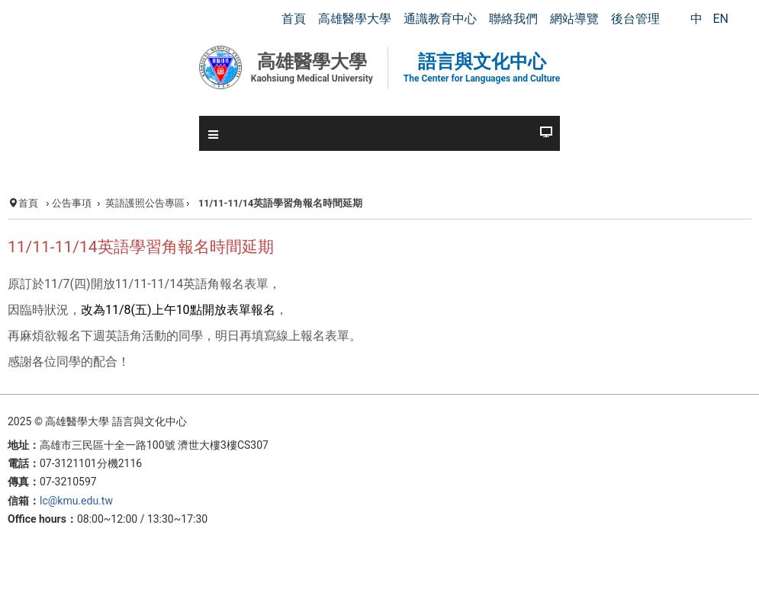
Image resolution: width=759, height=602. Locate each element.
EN (720, 18)
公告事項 (72, 203)
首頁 (28, 203)
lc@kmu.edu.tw (76, 501)
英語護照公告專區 (145, 203)
